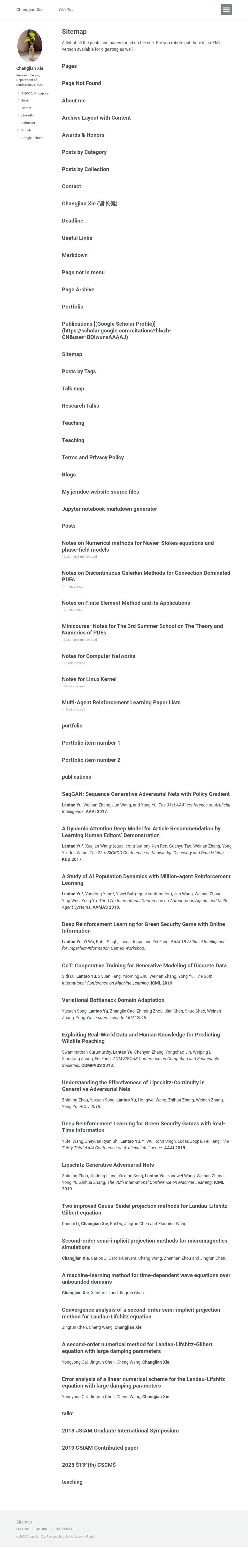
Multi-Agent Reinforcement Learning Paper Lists (121, 711)
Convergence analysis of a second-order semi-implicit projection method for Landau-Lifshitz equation (141, 1324)
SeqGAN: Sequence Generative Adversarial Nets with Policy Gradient (146, 804)
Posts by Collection (85, 171)
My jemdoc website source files (100, 497)
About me (74, 101)
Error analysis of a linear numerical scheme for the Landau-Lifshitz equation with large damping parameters (143, 1394)
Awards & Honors (83, 136)
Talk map (73, 393)
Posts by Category (84, 154)
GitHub (39, 1543)
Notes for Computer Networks (98, 664)
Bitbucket (25, 124)
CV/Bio (67, 9)
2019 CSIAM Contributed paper (100, 1461)
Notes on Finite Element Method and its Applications (126, 610)
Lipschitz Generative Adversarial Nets (108, 1176)
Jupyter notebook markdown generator (109, 514)
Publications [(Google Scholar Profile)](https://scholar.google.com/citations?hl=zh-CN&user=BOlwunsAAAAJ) (116, 334)
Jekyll (67, 1550)
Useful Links (77, 240)
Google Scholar (30, 139)
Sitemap (72, 358)
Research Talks (80, 410)
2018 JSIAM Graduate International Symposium (120, 1443)
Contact (71, 188)
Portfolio (73, 310)
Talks (121, 9)
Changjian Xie (29, 9)
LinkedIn (25, 117)
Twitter (23, 109)
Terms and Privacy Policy (93, 462)
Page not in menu (83, 275)
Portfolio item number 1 (91, 752)
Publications (95, 9)
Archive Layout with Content (96, 119)
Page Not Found (81, 84)
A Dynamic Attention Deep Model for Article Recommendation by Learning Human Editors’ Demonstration (141, 842)
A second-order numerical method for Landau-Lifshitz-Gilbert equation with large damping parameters (137, 1359)
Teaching (144, 9)
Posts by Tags (79, 375)
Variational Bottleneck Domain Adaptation (113, 1010)
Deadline (189, 9)
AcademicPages (84, 1550)
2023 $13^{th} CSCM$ (89, 1478)
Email (23, 102)
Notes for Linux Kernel (89, 687)
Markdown (75, 258)
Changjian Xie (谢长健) (90, 206)
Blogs (166, 9)
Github (23, 132)
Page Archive (78, 293)
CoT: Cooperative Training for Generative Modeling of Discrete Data (144, 976)
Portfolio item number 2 (91, 769)
